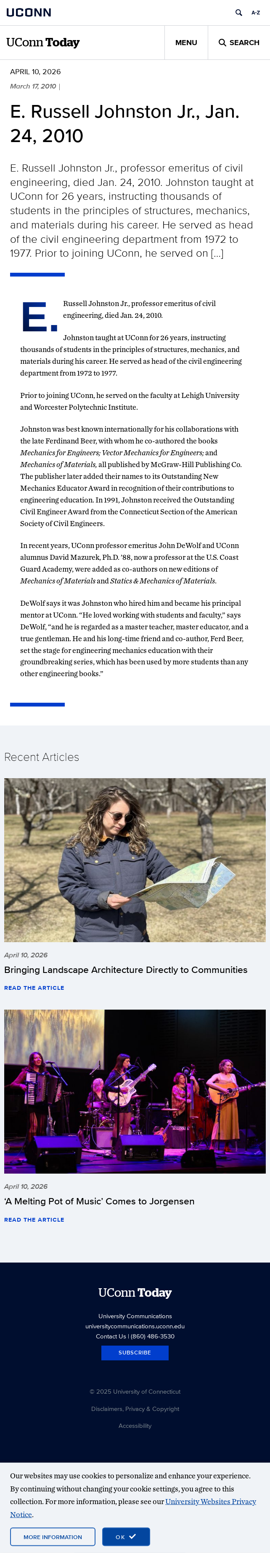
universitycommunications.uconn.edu (135, 1326)
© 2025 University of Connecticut (135, 1391)
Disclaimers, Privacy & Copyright (135, 1408)
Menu (186, 42)
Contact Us (111, 1336)
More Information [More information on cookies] (53, 1537)
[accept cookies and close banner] (126, 1537)
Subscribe (135, 1353)
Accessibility (135, 1425)
